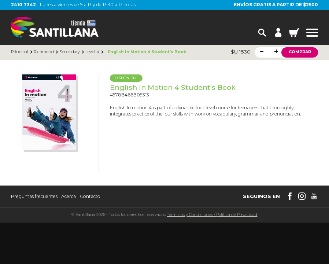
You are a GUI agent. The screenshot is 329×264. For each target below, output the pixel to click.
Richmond (44, 52)
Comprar (300, 52)
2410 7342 (23, 4)
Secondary (69, 52)
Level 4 (92, 52)
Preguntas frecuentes (34, 196)
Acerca (68, 196)
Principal (19, 52)
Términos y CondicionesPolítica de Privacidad (212, 214)
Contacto (90, 196)
